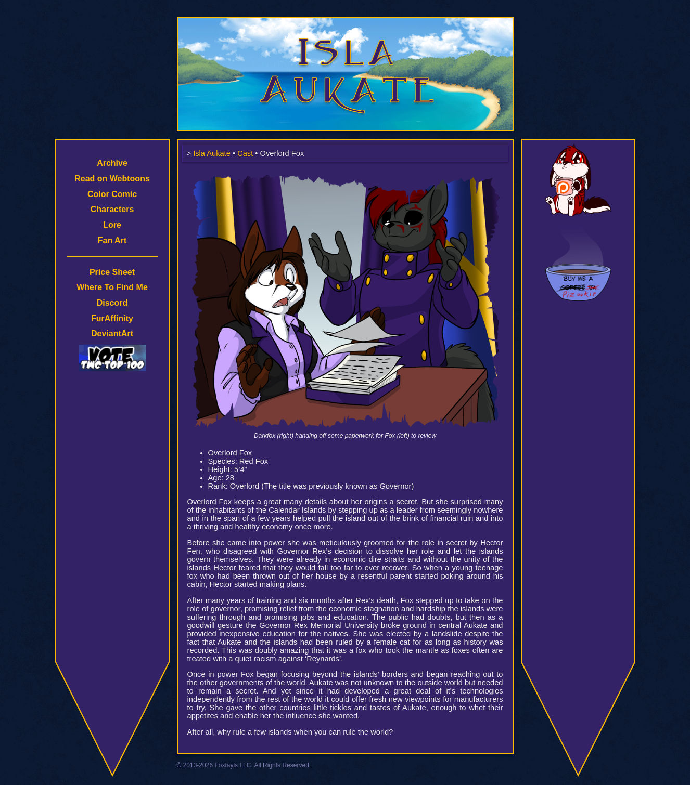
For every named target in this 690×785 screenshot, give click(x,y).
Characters (112, 209)
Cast (245, 153)
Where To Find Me (112, 287)
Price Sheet (112, 272)
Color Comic (112, 194)
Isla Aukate (345, 22)
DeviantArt (112, 333)
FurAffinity (112, 318)
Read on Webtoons (112, 178)
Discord (112, 302)
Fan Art (112, 240)
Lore (112, 224)
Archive (112, 163)
